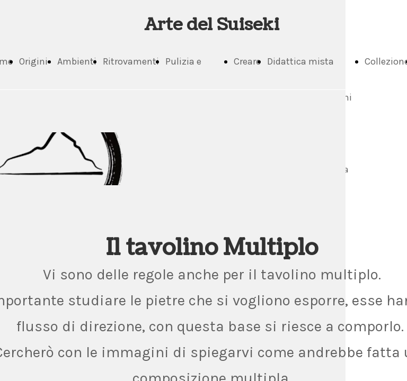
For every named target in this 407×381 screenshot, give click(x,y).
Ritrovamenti (131, 61)
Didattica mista (300, 61)
